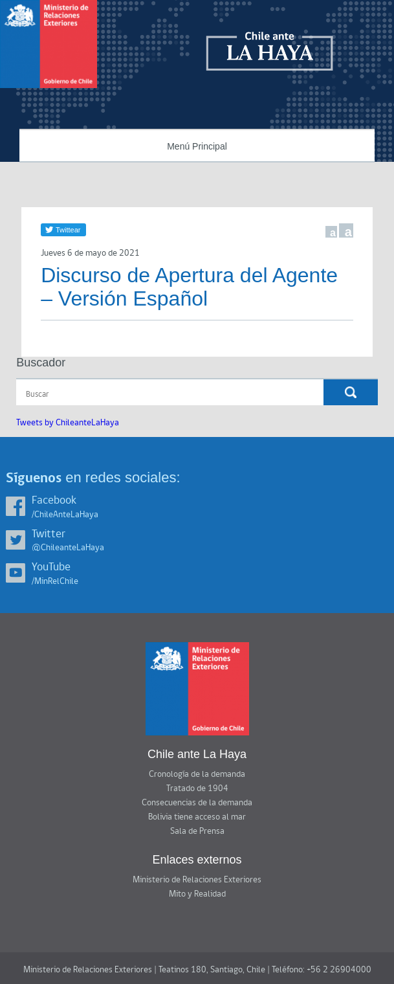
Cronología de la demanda (197, 774)
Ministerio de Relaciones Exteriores (197, 879)
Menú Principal (197, 146)
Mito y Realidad (197, 894)
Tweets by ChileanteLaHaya (67, 422)
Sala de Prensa (197, 831)
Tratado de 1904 (197, 788)
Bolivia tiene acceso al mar (197, 817)
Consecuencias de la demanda (197, 802)
